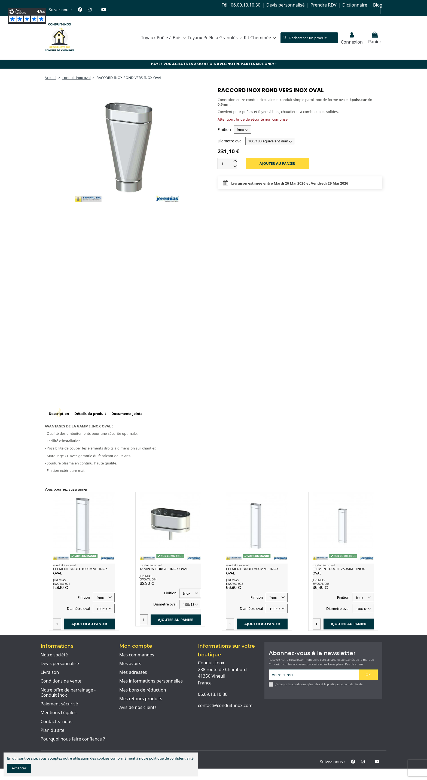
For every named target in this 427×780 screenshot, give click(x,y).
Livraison (50, 672)
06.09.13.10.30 (213, 694)
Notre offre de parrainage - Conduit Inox (68, 692)
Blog (377, 5)
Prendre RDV (323, 5)
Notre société (54, 655)
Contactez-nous (56, 721)
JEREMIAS (59, 580)
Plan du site (52, 730)
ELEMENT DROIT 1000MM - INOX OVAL (80, 571)
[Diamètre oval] (270, 141)
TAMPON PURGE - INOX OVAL (164, 568)
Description (59, 413)
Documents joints (126, 413)
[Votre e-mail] (314, 674)
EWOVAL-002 (234, 584)
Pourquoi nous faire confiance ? (73, 739)
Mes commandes (136, 655)
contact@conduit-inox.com (225, 705)
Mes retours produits (140, 699)
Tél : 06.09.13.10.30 (241, 5)
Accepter (19, 768)
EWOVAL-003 (321, 584)
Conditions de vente (61, 681)
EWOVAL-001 (61, 584)
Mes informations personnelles (151, 681)
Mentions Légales (59, 712)
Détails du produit (90, 413)
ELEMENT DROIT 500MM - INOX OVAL (252, 571)
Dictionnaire (355, 5)
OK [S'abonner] (368, 674)
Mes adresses (133, 672)
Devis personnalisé (286, 5)
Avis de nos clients (138, 707)
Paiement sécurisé (59, 704)
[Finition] (242, 130)
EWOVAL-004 (148, 579)
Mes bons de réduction (142, 690)
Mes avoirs (130, 663)
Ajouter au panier (277, 163)
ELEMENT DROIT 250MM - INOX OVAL (339, 571)
